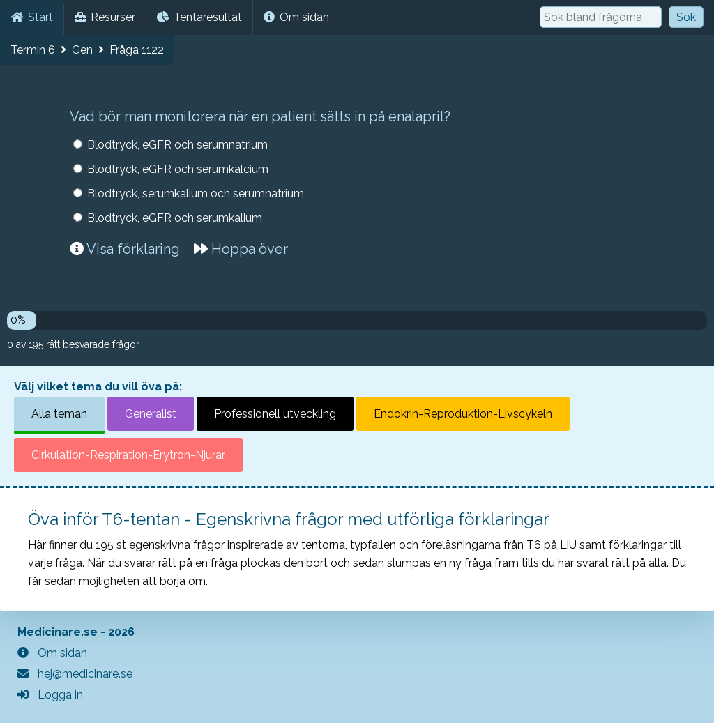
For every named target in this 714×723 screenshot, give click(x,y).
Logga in (50, 694)
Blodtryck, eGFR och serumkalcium (177, 169)
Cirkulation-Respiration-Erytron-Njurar (128, 455)
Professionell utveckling (275, 413)
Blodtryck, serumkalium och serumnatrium (195, 193)
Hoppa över (241, 249)
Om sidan (296, 17)
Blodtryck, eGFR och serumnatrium (177, 144)
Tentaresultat (199, 17)
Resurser (105, 17)
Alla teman (59, 413)
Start (31, 17)
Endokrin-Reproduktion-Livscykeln (463, 413)
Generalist (150, 413)
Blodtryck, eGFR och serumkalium (174, 217)
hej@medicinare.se (74, 673)
